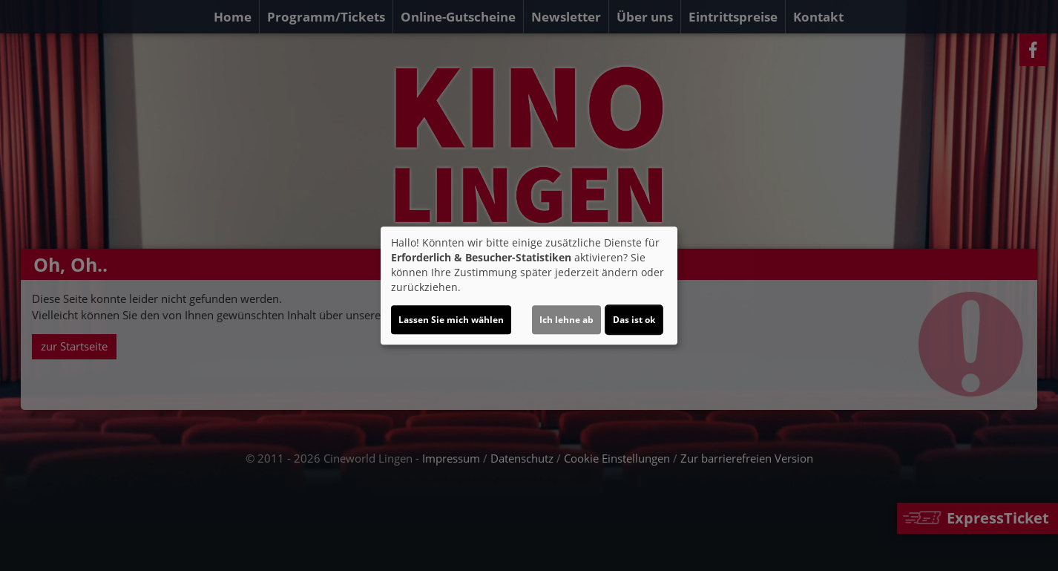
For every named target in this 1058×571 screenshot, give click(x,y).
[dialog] (529, 285)
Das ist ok (634, 319)
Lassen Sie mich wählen (451, 319)
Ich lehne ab (566, 319)
